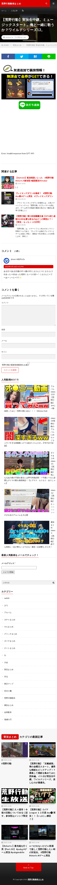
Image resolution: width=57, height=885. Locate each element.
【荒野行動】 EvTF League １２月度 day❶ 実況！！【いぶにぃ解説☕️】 (42, 814)
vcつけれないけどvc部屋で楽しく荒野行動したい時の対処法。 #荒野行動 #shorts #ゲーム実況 (42, 851)
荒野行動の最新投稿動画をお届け (28, 364)
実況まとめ (21, 37)
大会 (6, 662)
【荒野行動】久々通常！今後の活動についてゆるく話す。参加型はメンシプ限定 (14, 812)
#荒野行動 (6, 763)
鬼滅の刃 (8, 719)
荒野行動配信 (9, 698)
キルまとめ (8, 627)
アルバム (8, 612)
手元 (6, 677)
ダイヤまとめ (52, 455)
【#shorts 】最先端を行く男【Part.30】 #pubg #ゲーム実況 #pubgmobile (14, 849)
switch (6, 598)
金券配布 (8, 712)
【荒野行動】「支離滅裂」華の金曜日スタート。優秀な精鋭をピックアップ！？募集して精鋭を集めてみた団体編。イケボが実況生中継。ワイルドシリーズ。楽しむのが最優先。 (42, 773)
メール (4, 341)
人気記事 (14, 11)
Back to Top (28, 868)
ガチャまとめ (9, 619)
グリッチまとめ (10, 634)
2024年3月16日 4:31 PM (14, 267)
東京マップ (8, 684)
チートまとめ (9, 648)
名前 (3, 329)
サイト (4, 352)
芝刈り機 (8, 691)
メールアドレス (8, 563)
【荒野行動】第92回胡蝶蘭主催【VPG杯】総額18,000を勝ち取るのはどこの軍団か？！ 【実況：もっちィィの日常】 (35, 219)
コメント (5, 303)
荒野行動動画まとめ (36, 879)
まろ (6, 605)
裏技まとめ (52, 525)
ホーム (3, 11)
